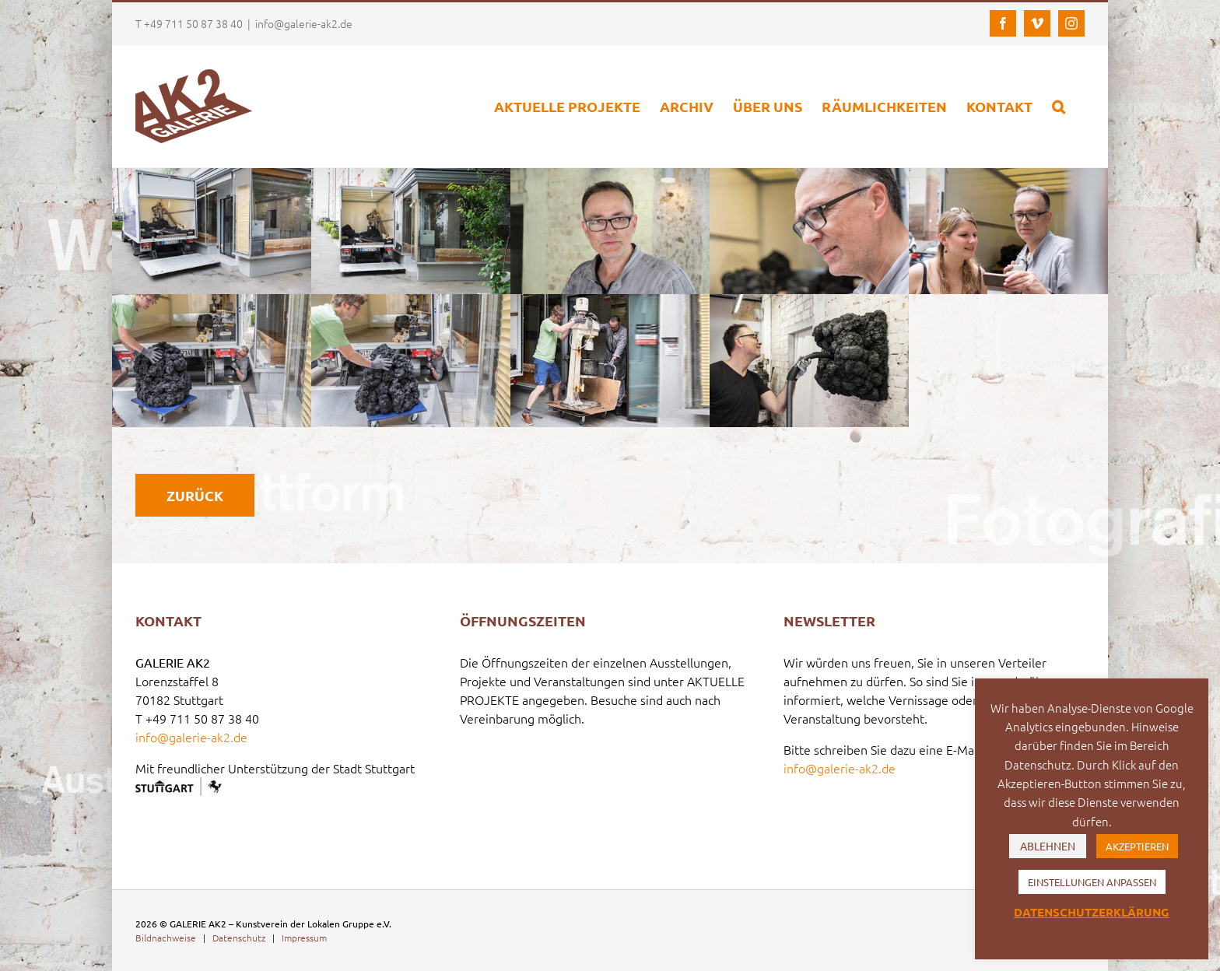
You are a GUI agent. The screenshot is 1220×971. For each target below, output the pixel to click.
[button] (1058, 106)
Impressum (304, 937)
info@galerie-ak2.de (303, 23)
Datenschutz (238, 937)
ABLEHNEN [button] (1047, 846)
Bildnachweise (165, 937)
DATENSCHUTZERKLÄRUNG (1091, 912)
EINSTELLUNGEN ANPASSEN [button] (1092, 882)
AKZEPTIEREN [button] (1137, 846)
